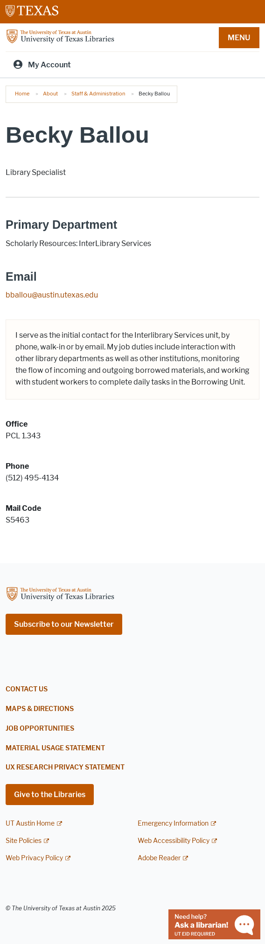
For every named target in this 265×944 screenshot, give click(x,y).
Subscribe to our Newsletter (64, 624)
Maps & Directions (40, 709)
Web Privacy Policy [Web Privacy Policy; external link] (34, 858)
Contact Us (27, 689)
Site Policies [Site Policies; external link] (24, 841)
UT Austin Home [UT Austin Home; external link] (30, 824)
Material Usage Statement (55, 748)
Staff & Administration (98, 93)
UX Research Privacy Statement (65, 767)
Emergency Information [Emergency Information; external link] (173, 824)
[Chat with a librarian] (214, 923)
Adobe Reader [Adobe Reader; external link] (159, 858)
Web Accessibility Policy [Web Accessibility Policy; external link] (173, 841)
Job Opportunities (40, 729)
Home (22, 93)
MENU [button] (239, 37)
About (50, 93)
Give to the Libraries (49, 794)
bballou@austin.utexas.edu (52, 294)
